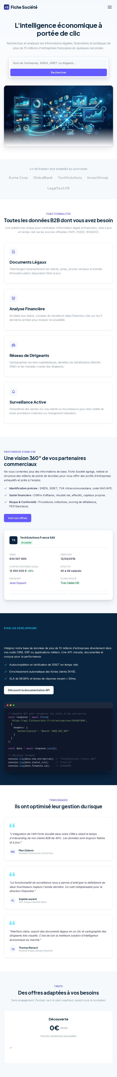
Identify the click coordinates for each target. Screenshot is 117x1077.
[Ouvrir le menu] (109, 7)
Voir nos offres (17, 518)
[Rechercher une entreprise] (58, 63)
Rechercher (58, 72)
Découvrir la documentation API (29, 690)
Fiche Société (21, 7)
